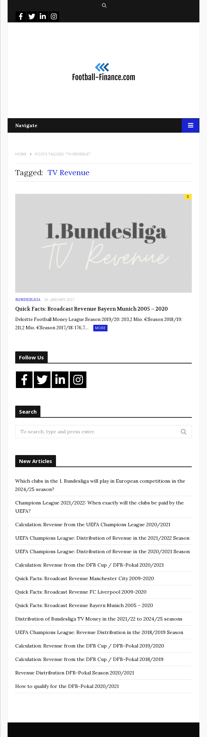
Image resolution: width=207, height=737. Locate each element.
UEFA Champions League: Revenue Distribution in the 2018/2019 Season (99, 632)
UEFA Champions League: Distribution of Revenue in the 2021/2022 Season (102, 538)
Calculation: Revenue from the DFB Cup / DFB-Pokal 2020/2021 (89, 565)
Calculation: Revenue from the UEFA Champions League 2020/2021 (92, 524)
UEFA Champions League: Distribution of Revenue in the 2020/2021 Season (102, 551)
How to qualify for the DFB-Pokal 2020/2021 (67, 686)
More (100, 327)
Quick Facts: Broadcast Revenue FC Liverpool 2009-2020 (81, 592)
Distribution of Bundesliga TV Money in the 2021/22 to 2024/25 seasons (98, 619)
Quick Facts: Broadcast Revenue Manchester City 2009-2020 (84, 578)
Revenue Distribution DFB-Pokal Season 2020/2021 (74, 673)
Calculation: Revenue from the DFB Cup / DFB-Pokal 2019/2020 (89, 646)
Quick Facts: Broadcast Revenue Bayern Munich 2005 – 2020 (91, 308)
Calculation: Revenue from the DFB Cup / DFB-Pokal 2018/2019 (89, 659)
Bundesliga (27, 299)
